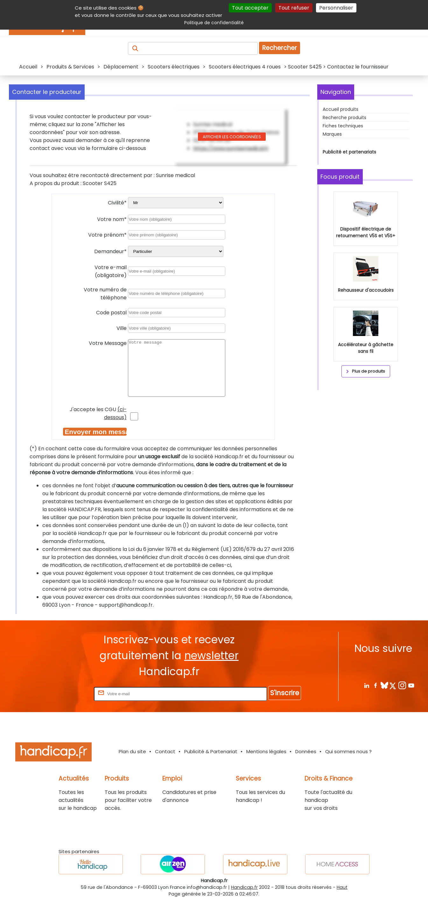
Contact (165, 751)
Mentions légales (266, 751)
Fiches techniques (343, 126)
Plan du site (132, 751)
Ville (121, 328)
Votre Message (108, 343)
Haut (342, 887)
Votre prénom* (107, 235)
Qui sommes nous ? (348, 751)
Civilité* (117, 202)
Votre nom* (112, 219)
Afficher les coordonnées (232, 137)
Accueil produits (340, 109)
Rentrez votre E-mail (67, 693)
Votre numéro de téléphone (105, 293)
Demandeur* (110, 251)
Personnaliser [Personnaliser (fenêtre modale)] (336, 7)
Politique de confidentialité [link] (214, 22)
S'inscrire (284, 692)
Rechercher (279, 48)
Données (305, 751)
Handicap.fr (244, 887)
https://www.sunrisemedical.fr (231, 148)
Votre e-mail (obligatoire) (111, 271)
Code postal (111, 312)
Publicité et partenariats (349, 152)
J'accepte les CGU (98, 413)
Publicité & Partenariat (210, 751)
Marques (332, 134)
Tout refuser (293, 7)
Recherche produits (344, 117)
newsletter (211, 655)
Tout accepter (250, 7)
